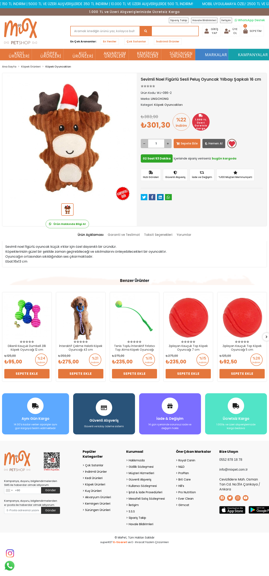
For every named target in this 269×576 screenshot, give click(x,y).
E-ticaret (120, 542)
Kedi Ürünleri (94, 478)
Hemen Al (214, 143)
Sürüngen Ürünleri (97, 510)
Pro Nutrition (187, 492)
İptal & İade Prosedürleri (145, 492)
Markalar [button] (216, 54)
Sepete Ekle (187, 143)
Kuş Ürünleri (93, 491)
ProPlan (183, 473)
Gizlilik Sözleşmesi (141, 466)
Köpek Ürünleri (95, 484)
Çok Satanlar (136, 41)
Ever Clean (186, 498)
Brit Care (184, 479)
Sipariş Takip (178, 20)
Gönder (50, 490)
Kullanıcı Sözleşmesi (143, 486)
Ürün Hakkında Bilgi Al (67, 224)
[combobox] (9, 490)
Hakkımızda (137, 460)
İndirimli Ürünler (167, 41)
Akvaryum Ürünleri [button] (115, 55)
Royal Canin (186, 460)
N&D (181, 466)
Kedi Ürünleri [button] (19, 55)
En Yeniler (110, 41)
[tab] (91, 234)
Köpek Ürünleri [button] (50, 55)
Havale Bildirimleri (204, 20)
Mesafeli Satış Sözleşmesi (147, 498)
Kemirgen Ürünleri (97, 503)
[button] (252, 31)
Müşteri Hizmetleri (141, 473)
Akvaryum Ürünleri (98, 497)
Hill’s (181, 486)
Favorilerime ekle (232, 144)
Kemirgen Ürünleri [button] (148, 55)
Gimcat (183, 505)
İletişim (226, 20)
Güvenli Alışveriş (140, 479)
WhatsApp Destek (250, 20)
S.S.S (132, 511)
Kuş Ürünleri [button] (83, 55)
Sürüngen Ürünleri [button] (181, 55)
